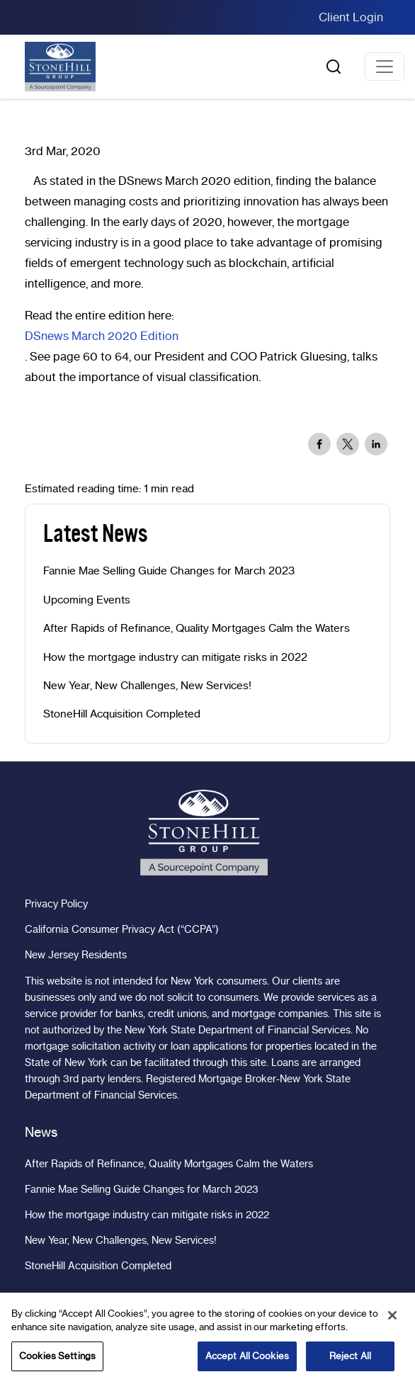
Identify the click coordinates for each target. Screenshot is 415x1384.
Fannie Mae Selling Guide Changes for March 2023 (169, 571)
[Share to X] (347, 444)
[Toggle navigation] (384, 66)
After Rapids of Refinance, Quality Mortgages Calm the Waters (196, 628)
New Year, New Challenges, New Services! (147, 685)
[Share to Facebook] (319, 444)
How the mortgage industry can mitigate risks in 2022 (175, 657)
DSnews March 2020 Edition (101, 336)
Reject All (350, 1361)
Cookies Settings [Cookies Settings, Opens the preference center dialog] (57, 1361)
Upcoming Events (86, 600)
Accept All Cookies (247, 1361)
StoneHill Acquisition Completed (121, 714)
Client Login (351, 17)
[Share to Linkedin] (376, 444)
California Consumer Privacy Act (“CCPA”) (122, 929)
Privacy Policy (56, 903)
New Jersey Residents (76, 954)
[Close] (392, 1321)
